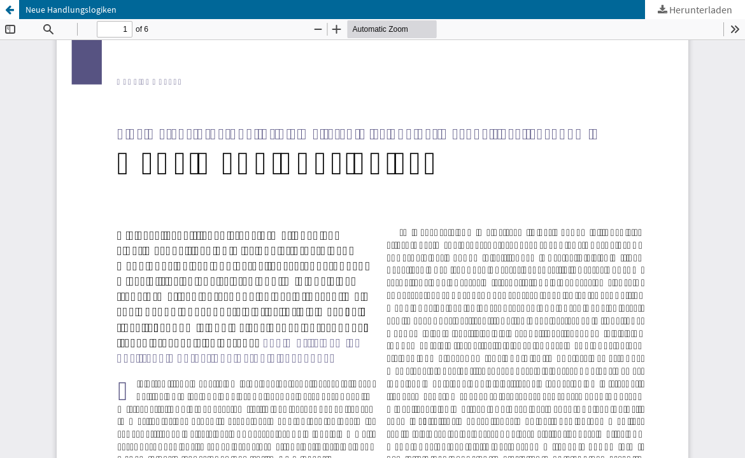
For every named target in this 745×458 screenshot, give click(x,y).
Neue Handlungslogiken (71, 9)
